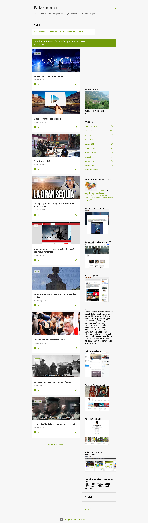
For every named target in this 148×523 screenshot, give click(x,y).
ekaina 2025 (90, 148)
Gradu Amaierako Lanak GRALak (99, 198)
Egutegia (100, 193)
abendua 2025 (91, 126)
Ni (87, 200)
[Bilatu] (114, 8)
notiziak (88, 509)
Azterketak (89, 193)
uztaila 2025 (90, 144)
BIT (91, 32)
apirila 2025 (90, 157)
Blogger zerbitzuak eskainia (74, 519)
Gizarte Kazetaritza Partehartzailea (67, 32)
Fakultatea (102, 190)
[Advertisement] (92, 67)
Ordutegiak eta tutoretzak (96, 195)
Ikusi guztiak (39, 45)
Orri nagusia (39, 32)
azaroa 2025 (90, 131)
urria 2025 (89, 135)
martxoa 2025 (90, 161)
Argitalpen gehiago (55, 445)
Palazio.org (45, 7)
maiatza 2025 (90, 152)
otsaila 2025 (90, 166)
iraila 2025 (89, 139)
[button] (76, 85)
